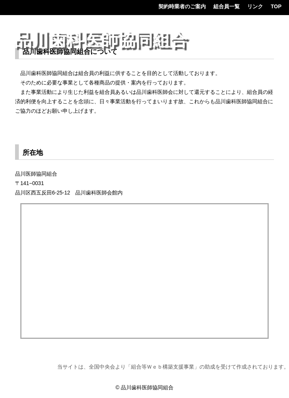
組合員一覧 (226, 6)
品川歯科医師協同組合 (100, 40)
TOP (276, 6)
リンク (255, 6)
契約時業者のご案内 (182, 6)
